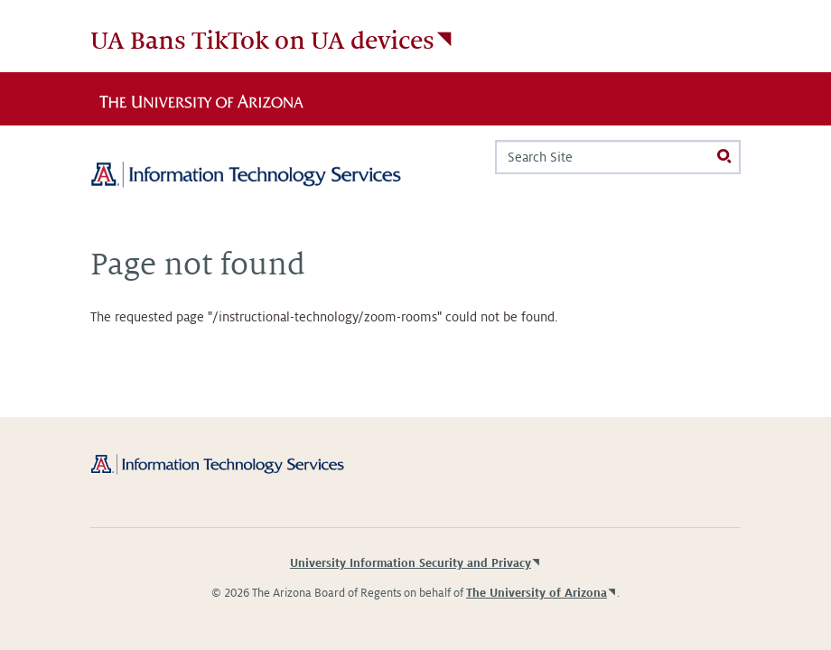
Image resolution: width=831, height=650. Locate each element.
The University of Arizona (536, 593)
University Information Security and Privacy (410, 563)
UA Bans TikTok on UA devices (262, 41)
